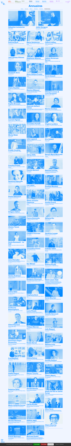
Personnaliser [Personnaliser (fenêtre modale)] (50, 444)
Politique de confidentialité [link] (60, 444)
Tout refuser (43, 444)
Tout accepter (37, 444)
